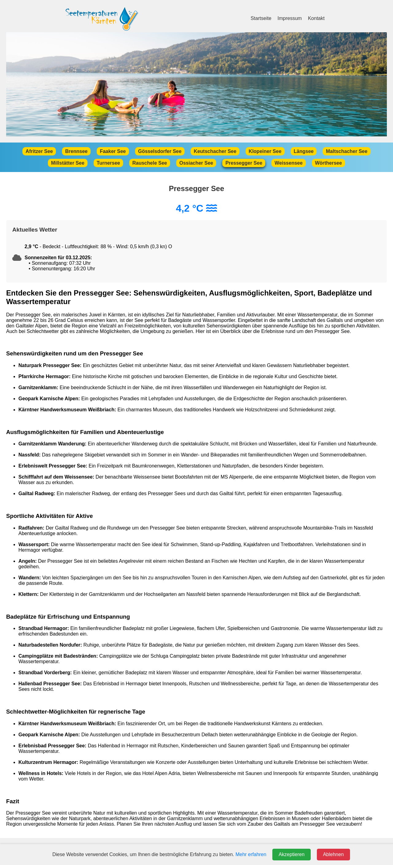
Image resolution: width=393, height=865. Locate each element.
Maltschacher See (346, 151)
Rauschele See (149, 163)
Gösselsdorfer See (159, 151)
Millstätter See (67, 163)
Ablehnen (333, 854)
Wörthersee (328, 163)
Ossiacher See (196, 163)
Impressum (290, 18)
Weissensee (288, 163)
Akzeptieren (291, 854)
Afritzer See (39, 151)
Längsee (304, 151)
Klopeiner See (265, 151)
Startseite (261, 18)
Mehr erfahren (251, 854)
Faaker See (113, 151)
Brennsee (76, 151)
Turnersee (108, 163)
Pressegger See (243, 163)
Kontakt (316, 18)
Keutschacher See (215, 151)
